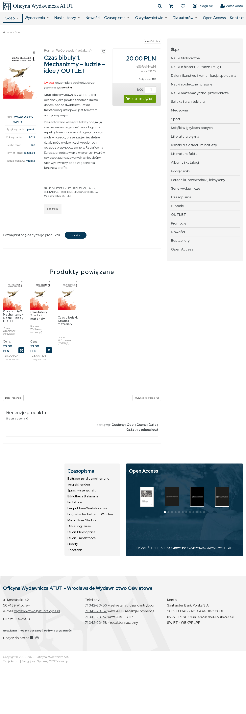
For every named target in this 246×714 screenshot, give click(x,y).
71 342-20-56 (96, 605)
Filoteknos (74, 502)
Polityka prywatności (58, 630)
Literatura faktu (184, 153)
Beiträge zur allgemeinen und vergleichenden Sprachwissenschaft (88, 484)
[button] (165, 512)
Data (152, 425)
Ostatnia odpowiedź (142, 430)
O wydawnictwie (149, 17)
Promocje (178, 223)
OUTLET (66, 196)
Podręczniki (180, 171)
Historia (91, 188)
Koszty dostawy (30, 630)
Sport (175, 119)
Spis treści (53, 208)
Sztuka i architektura (188, 101)
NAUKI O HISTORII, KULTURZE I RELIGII (65, 188)
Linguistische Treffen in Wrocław (90, 514)
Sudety (72, 544)
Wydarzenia (35, 17)
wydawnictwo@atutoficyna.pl (37, 611)
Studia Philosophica (81, 532)
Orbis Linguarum (79, 526)
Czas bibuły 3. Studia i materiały (40, 315)
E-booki (177, 205)
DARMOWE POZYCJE (181, 548)
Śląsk (175, 49)
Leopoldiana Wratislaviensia (87, 508)
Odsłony (118, 425)
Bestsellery (180, 240)
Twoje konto (10, 661)
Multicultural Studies (81, 520)
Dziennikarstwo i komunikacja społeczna (203, 75)
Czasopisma (115, 17)
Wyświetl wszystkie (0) (147, 397)
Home (9, 32)
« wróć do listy (152, 41)
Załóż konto (231, 6)
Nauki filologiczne (185, 58)
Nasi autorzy (65, 17)
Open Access (214, 17)
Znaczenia (75, 550)
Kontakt (237, 17)
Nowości (93, 17)
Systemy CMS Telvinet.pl (52, 661)
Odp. (130, 425)
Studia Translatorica (81, 538)
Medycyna (179, 110)
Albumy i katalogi (185, 162)
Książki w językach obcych (192, 127)
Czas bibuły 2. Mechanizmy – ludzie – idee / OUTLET (13, 316)
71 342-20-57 (96, 611)
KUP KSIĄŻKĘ (139, 99)
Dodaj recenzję (13, 397)
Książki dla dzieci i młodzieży (194, 145)
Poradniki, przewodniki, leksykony (198, 180)
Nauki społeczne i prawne (191, 84)
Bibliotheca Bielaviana (82, 496)
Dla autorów (183, 17)
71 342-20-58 (96, 622)
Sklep (10, 18)
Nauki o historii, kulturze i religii (196, 66)
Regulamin (10, 630)
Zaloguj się (203, 6)
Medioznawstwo (52, 196)
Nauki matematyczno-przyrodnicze (200, 93)
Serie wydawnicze (185, 188)
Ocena (141, 425)
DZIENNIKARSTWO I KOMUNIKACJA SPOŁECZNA (71, 192)
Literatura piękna (185, 136)
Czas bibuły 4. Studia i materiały (68, 321)
